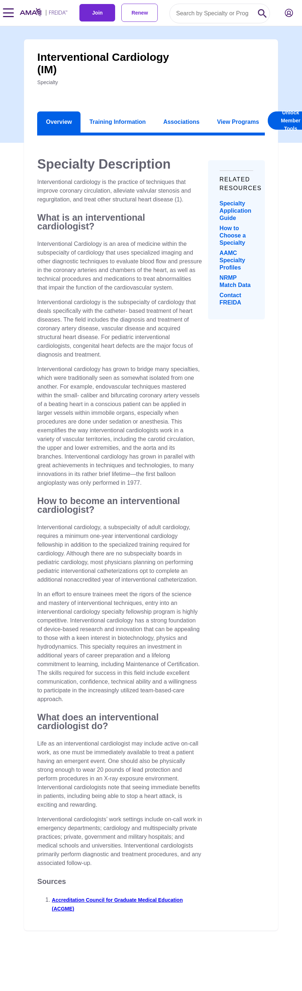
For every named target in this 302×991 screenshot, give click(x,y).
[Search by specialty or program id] (212, 13)
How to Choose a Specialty (233, 235)
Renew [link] (140, 13)
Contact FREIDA (231, 299)
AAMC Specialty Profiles (232, 260)
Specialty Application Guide (235, 210)
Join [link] (97, 13)
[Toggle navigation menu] (8, 12)
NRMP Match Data (235, 281)
